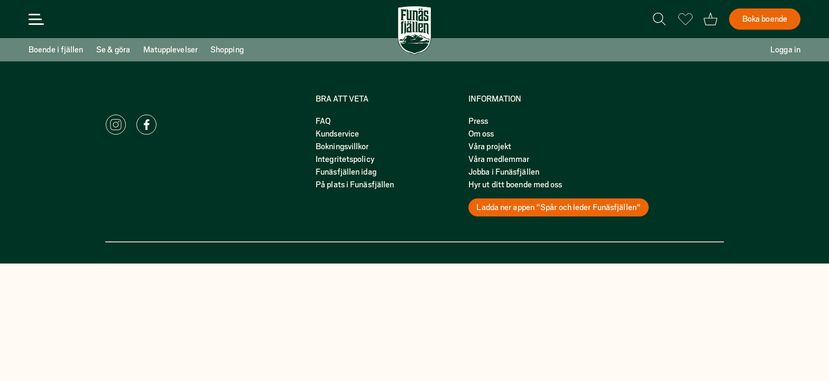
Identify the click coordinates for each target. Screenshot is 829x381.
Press (478, 121)
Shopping (227, 50)
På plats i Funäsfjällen (355, 184)
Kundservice (337, 134)
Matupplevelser (170, 50)
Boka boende (764, 19)
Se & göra (113, 50)
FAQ (323, 121)
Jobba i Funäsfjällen (503, 172)
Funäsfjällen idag (346, 172)
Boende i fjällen (56, 50)
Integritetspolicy (345, 159)
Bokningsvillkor (342, 146)
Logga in (785, 50)
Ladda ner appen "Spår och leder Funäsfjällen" (558, 207)
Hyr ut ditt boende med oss (515, 184)
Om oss (481, 134)
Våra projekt (489, 146)
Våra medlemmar (498, 159)
